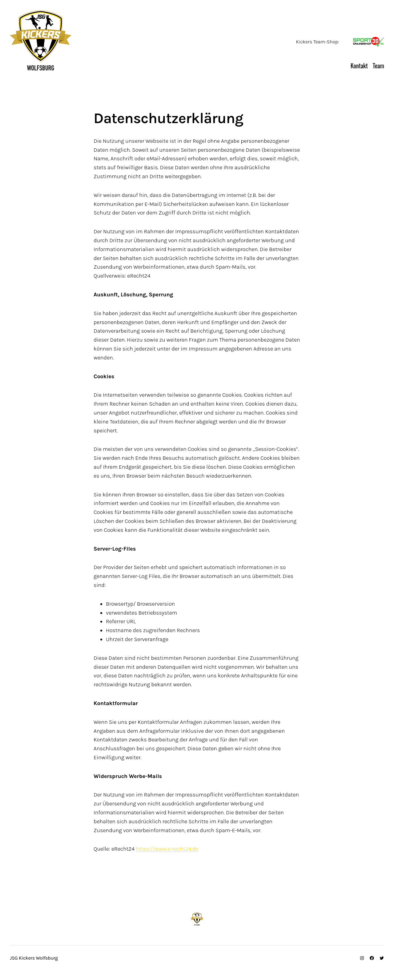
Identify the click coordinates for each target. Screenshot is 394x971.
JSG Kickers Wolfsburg (124, 66)
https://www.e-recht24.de (167, 848)
